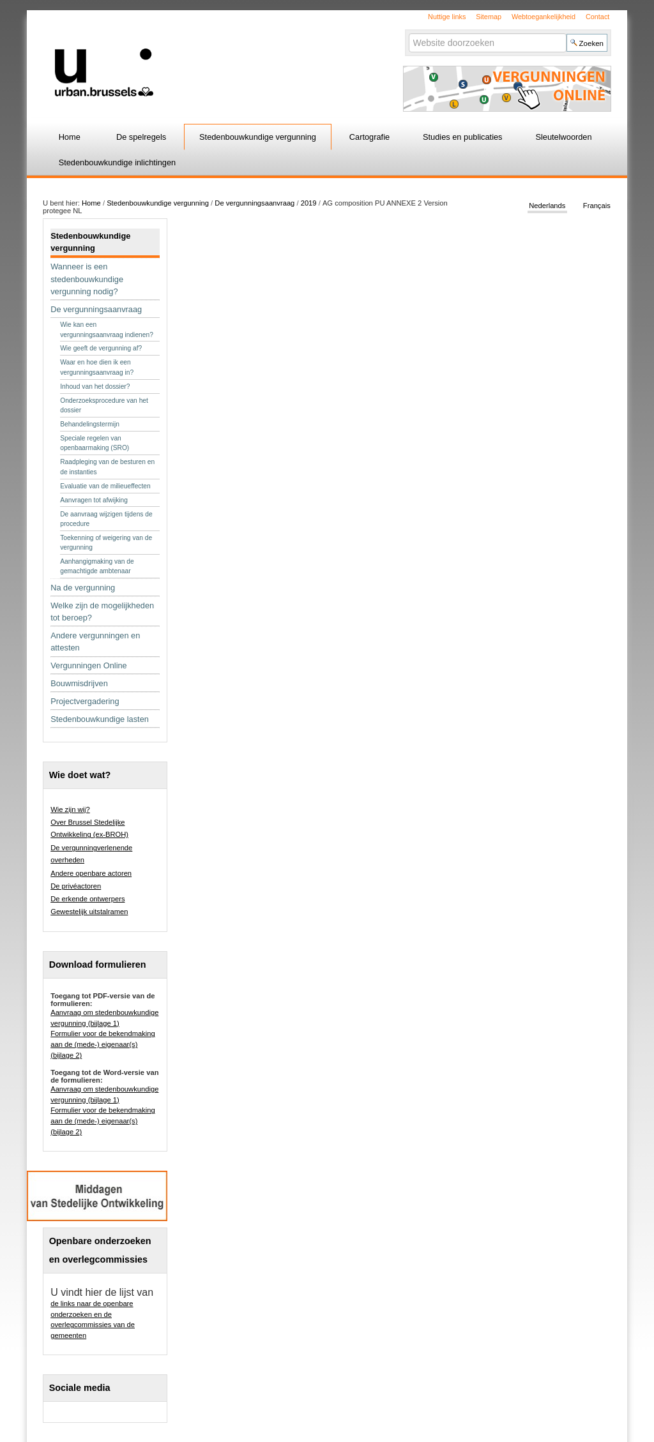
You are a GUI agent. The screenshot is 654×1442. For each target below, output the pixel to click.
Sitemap (488, 16)
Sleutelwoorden (563, 137)
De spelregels (141, 137)
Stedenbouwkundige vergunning (257, 137)
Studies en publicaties (463, 137)
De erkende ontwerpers (87, 899)
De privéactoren (75, 886)
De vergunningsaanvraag (254, 203)
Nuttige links (447, 16)
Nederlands (547, 205)
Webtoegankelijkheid (543, 16)
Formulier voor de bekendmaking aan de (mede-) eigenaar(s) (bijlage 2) (102, 1044)
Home (69, 137)
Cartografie (369, 137)
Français (597, 205)
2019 (309, 203)
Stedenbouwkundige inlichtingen (117, 162)
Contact (597, 16)
